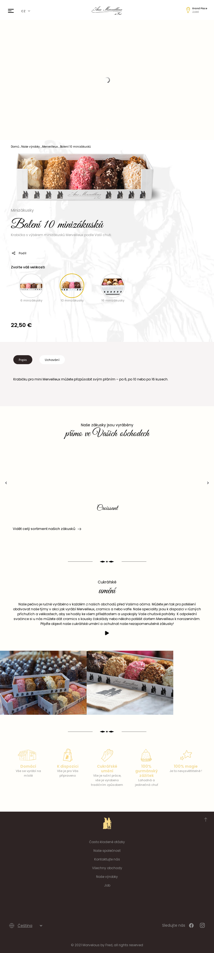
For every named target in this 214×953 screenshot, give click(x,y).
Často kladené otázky (107, 842)
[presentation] (6, 483)
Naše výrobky (107, 876)
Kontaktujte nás (107, 859)
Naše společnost (107, 850)
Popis (23, 360)
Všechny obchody (107, 868)
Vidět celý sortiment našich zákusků (46, 529)
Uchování (52, 360)
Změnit (195, 11)
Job (107, 885)
